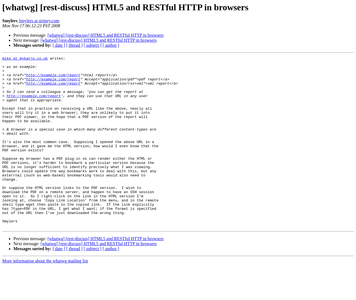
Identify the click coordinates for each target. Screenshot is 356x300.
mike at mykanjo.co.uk (25, 59)
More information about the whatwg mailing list (45, 295)
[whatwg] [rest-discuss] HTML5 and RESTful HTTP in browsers (106, 35)
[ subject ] (93, 45)
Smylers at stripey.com (39, 20)
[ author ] (111, 45)
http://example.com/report (53, 79)
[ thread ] (74, 45)
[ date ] (59, 45)
